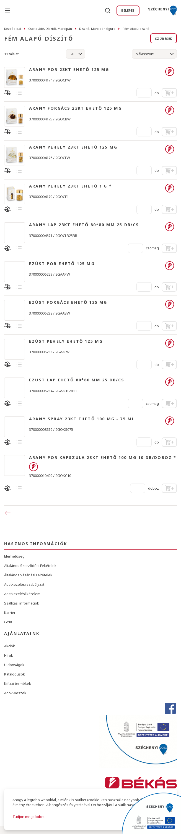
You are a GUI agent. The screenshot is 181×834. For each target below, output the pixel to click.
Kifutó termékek (17, 683)
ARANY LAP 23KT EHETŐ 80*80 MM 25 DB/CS (84, 224)
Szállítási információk (21, 603)
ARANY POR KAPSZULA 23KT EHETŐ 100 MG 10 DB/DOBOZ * (102, 457)
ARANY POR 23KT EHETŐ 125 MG (69, 69)
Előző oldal (9, 513)
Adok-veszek (15, 692)
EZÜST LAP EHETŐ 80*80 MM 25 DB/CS (77, 380)
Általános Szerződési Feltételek (30, 565)
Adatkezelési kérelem (22, 593)
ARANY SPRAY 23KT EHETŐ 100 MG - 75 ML (82, 418)
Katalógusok (14, 674)
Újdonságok (14, 664)
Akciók (9, 645)
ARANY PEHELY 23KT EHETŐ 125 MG (73, 147)
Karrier (9, 612)
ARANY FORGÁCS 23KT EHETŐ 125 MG (75, 108)
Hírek (8, 655)
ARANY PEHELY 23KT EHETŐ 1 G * (70, 186)
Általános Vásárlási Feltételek (28, 574)
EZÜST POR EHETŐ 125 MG (62, 263)
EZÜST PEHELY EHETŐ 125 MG (66, 341)
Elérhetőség (14, 556)
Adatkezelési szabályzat (24, 584)
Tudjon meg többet (28, 816)
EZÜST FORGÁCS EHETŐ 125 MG (68, 302)
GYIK (8, 621)
